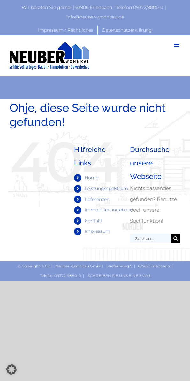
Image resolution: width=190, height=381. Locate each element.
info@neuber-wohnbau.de (95, 17)
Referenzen (97, 199)
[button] (11, 369)
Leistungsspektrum (106, 188)
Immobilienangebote (108, 210)
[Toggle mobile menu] (177, 46)
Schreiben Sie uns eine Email (119, 275)
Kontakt (94, 220)
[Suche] (175, 238)
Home (91, 177)
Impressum (97, 231)
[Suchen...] (150, 238)
